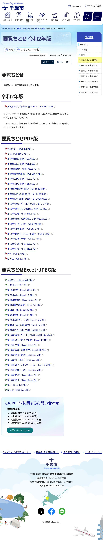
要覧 (43, 28)
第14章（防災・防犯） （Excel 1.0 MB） (25, 354)
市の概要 (35, 28)
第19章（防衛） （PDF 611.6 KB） (23, 248)
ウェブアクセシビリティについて (17, 452)
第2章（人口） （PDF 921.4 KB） (22, 163)
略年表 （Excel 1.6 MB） (19, 389)
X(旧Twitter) (41, 511)
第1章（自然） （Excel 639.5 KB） (23, 290)
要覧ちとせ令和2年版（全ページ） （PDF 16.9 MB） (31, 106)
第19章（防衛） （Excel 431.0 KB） (23, 379)
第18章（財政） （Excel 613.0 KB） (23, 374)
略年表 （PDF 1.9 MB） (18, 258)
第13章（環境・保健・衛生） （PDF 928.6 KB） (28, 218)
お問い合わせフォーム (20, 430)
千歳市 (12, 6)
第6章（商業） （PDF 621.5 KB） (22, 183)
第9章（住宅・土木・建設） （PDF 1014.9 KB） (28, 198)
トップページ (6, 28)
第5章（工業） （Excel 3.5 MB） (22, 309)
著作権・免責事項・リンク (47, 452)
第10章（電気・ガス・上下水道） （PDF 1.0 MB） (29, 203)
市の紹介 (26, 28)
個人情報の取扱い (71, 452)
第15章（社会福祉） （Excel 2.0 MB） (24, 359)
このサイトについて (93, 452)
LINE (62, 511)
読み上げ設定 (64, 62)
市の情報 (17, 28)
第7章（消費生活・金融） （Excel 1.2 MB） (26, 319)
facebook (51, 511)
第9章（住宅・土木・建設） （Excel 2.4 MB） (27, 329)
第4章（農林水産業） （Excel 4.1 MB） (25, 304)
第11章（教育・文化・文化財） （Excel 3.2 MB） (29, 339)
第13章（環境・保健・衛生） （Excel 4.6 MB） (28, 349)
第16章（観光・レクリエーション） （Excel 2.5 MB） (30, 364)
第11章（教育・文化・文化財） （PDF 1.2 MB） (28, 208)
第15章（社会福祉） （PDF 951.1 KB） (25, 228)
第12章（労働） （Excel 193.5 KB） (23, 344)
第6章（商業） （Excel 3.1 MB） (22, 315)
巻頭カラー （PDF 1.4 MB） (20, 148)
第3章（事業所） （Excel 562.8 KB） (24, 299)
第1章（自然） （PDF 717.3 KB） (22, 158)
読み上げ (49, 62)
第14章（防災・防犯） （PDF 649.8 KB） (25, 223)
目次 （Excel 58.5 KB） (18, 285)
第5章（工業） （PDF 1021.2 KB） (23, 178)
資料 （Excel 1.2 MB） (18, 384)
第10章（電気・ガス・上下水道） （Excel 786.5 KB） (30, 334)
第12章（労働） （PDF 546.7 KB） (23, 213)
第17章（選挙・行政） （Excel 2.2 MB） (25, 369)
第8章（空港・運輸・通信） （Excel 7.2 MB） (27, 324)
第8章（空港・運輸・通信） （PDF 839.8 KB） (27, 193)
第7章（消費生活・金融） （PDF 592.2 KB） (27, 188)
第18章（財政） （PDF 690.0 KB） (23, 243)
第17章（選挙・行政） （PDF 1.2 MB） (24, 238)
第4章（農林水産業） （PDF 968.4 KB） (25, 173)
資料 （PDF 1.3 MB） (17, 253)
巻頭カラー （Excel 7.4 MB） (21, 279)
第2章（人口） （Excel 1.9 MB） (22, 294)
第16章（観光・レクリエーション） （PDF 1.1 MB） (30, 233)
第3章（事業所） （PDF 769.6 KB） (23, 168)
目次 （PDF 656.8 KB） (18, 153)
